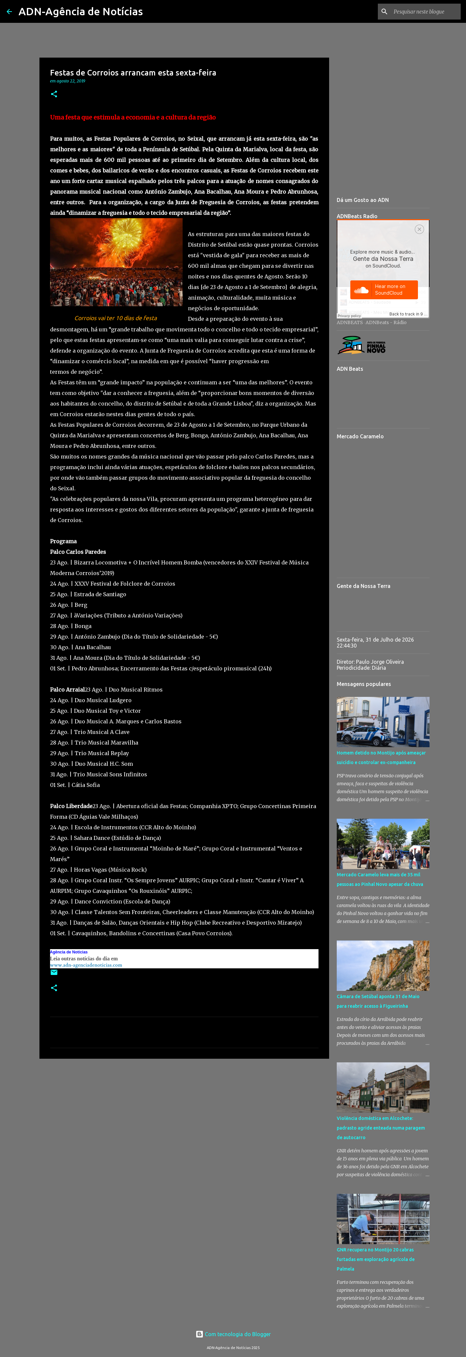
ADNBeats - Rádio (386, 322)
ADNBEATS (350, 322)
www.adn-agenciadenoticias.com (86, 965)
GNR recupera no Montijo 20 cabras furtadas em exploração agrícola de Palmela (376, 1259)
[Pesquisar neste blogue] (426, 12)
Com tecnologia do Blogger (233, 1334)
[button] (54, 94)
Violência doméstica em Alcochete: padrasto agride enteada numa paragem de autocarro (381, 1128)
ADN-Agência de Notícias (81, 11)
